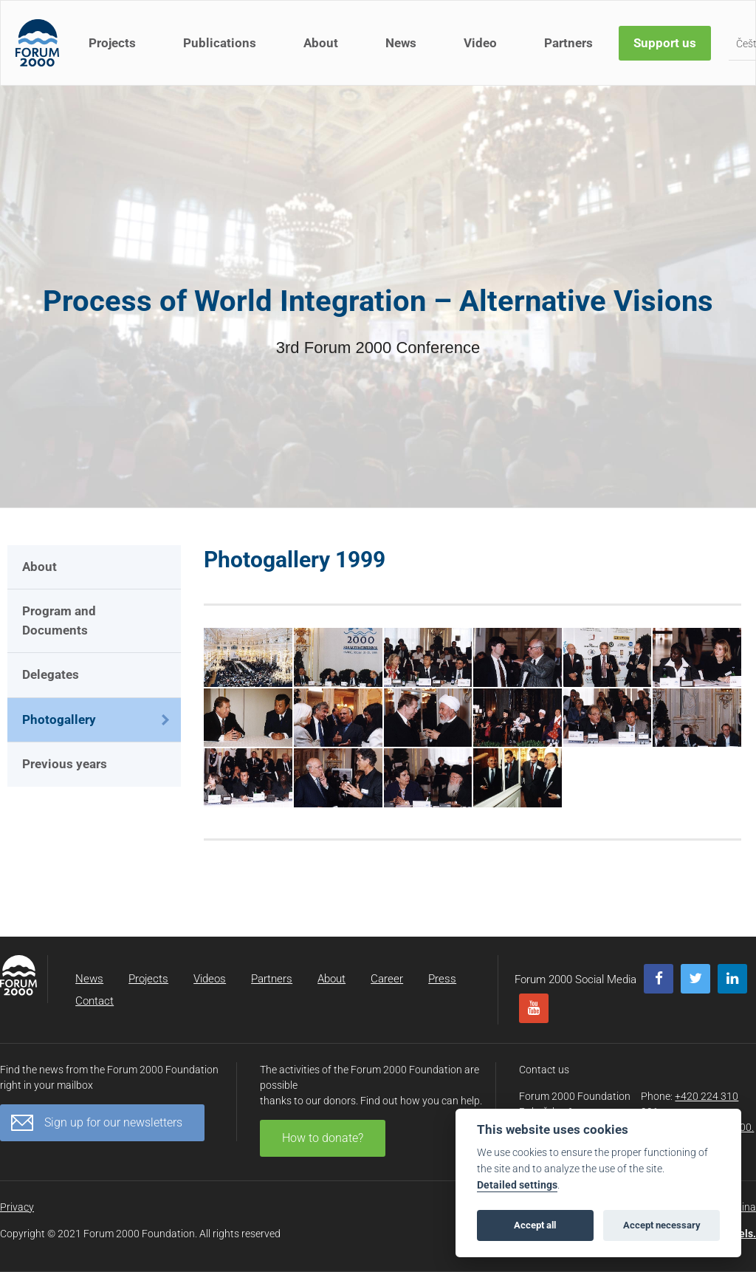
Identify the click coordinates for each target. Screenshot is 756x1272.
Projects (112, 42)
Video (480, 42)
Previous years (64, 763)
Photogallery (59, 719)
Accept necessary (662, 1225)
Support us (664, 42)
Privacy (17, 1207)
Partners (568, 42)
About (320, 42)
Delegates (50, 674)
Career (387, 978)
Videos (209, 978)
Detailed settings (517, 1185)
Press (442, 978)
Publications (219, 42)
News (400, 42)
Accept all (535, 1225)
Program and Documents (59, 620)
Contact (94, 1001)
